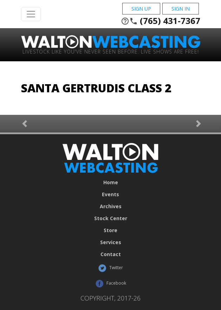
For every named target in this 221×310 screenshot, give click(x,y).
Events (110, 194)
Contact (110, 254)
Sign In (180, 8)
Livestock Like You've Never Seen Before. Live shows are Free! (110, 51)
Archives (111, 206)
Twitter (110, 268)
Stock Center (110, 218)
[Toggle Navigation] (31, 14)
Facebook (110, 283)
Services (110, 242)
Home (110, 182)
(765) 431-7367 (160, 20)
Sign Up (141, 8)
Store (110, 230)
